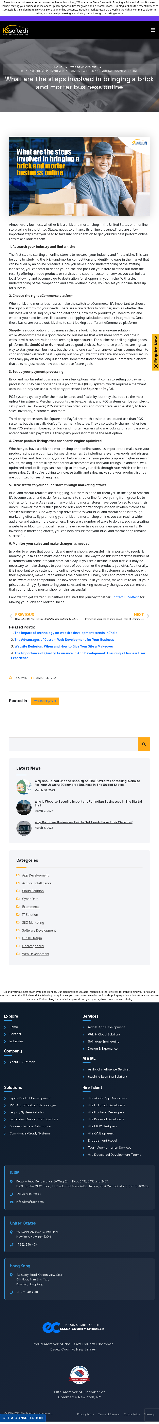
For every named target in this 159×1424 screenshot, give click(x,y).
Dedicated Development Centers (31, 1121)
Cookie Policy (132, 1417)
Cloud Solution (33, 891)
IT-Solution (30, 915)
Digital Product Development (28, 1099)
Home (11, 1028)
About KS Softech (20, 1063)
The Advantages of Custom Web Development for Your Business (65, 639)
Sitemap (149, 1417)
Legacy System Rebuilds (24, 1114)
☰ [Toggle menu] (153, 29)
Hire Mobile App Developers (105, 1099)
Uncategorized (33, 947)
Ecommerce (31, 907)
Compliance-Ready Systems (27, 1135)
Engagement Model (100, 1143)
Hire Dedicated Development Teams (112, 1157)
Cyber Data (30, 899)
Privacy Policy (85, 1417)
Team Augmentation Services (108, 1150)
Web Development (45, 701)
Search (144, 744)
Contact (12, 1035)
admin (22, 678)
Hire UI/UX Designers (100, 1128)
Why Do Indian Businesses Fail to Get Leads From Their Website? (85, 822)
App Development (35, 875)
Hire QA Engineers (98, 1135)
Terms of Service (109, 1417)
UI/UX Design (32, 938)
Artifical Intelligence (37, 883)
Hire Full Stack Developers (104, 1107)
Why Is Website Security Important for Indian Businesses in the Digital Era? (84, 803)
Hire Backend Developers (104, 1121)
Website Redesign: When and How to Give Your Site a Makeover (64, 646)
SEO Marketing (33, 923)
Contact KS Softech (126, 597)
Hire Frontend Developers (104, 1114)
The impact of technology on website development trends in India (67, 633)
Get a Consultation (23, 1418)
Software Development (39, 931)
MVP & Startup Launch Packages (30, 1107)
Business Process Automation (28, 1128)
